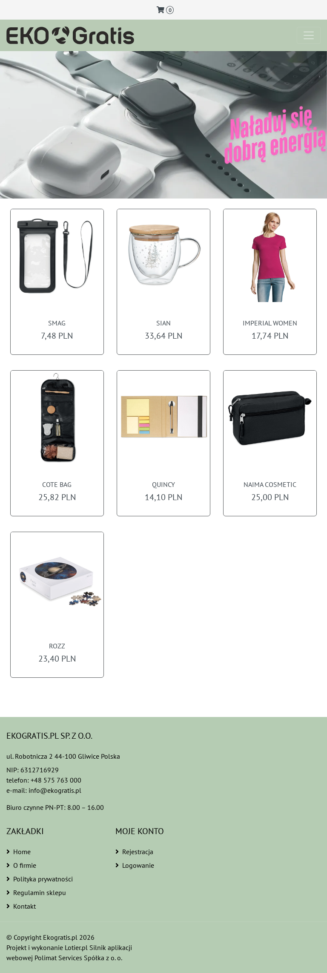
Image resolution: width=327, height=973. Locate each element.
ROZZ (57, 646)
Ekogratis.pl (60, 937)
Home (18, 851)
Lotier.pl (77, 947)
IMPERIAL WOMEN (270, 323)
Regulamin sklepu (35, 892)
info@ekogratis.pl (55, 790)
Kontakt (21, 906)
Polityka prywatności (39, 879)
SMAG (57, 323)
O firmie (21, 865)
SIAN (163, 323)
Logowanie (134, 865)
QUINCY (163, 485)
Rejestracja (134, 851)
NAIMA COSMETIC (270, 485)
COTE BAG (57, 485)
